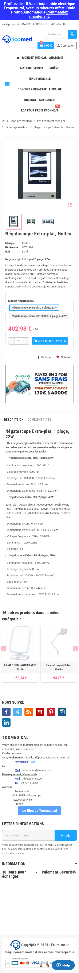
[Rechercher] (61, 34)
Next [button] (75, 648)
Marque (10, 243)
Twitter (17, 712)
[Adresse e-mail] (28, 835)
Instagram (62, 712)
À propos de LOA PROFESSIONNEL (26, 24)
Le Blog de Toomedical (39, 811)
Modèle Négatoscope (21, 300)
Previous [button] (3, 648)
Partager (44, 357)
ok (66, 835)
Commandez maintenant (48, 14)
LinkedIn (6, 722)
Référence (11, 247)
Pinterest (63, 357)
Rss (28, 712)
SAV (33, 761)
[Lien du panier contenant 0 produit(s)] (45, 45)
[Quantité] (19, 341)
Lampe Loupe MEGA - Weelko (59, 667)
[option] (20, 654)
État (7, 251)
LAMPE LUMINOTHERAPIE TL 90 (20, 667)
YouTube (40, 712)
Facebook (6, 712)
